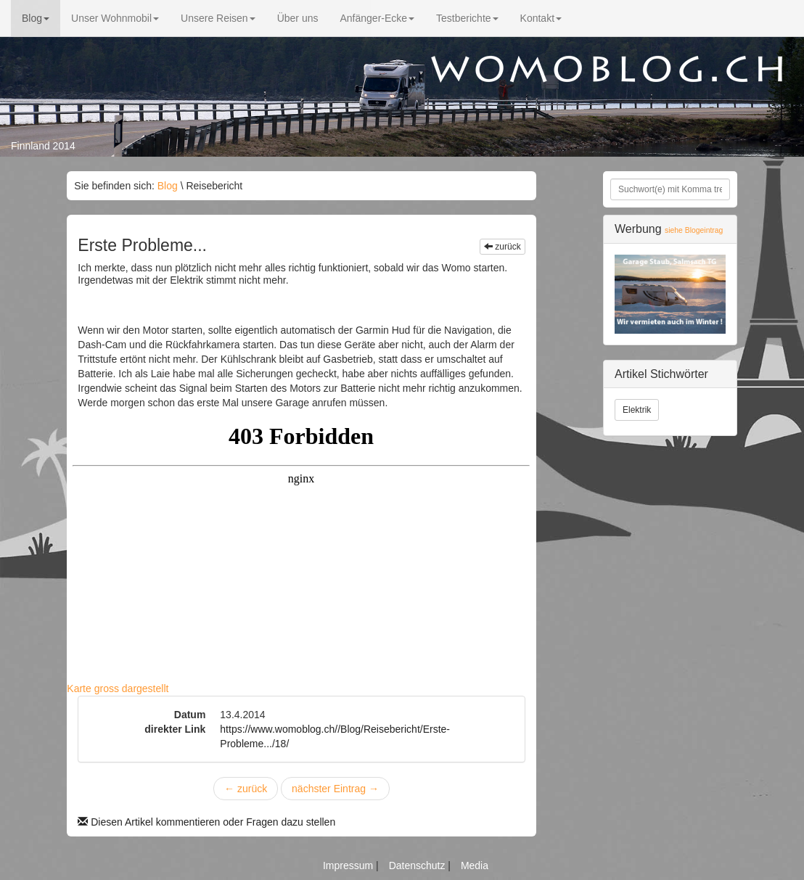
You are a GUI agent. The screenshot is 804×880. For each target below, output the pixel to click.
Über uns (298, 18)
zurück (502, 247)
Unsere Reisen (218, 18)
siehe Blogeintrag (694, 230)
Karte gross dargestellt (117, 688)
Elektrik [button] (637, 410)
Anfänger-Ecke (377, 18)
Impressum (349, 865)
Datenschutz (418, 865)
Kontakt (541, 18)
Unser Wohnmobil (115, 18)
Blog (35, 18)
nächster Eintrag (335, 788)
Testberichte (467, 18)
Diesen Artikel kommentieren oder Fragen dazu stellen (206, 822)
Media (474, 865)
